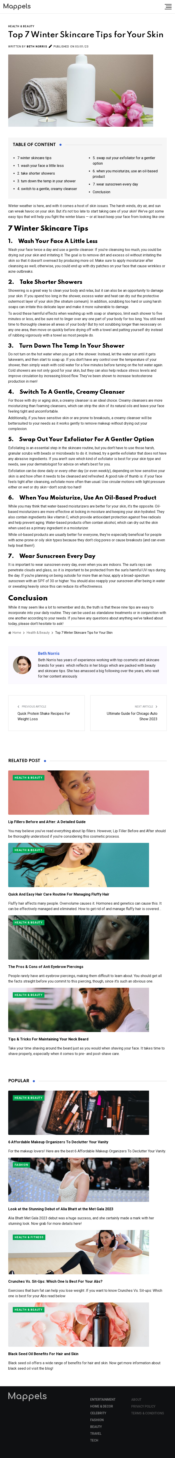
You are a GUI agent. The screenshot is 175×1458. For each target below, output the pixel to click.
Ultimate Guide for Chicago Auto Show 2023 (132, 716)
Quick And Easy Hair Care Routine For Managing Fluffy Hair (58, 894)
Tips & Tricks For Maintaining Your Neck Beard (48, 1039)
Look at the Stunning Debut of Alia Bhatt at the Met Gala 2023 (60, 1209)
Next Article (146, 706)
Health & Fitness (29, 1237)
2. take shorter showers (36, 173)
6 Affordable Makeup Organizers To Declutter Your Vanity (58, 1142)
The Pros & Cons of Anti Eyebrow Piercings (45, 967)
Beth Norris (37, 46)
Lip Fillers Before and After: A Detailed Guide (47, 822)
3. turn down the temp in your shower (46, 181)
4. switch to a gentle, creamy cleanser (47, 189)
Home (14, 632)
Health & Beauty (21, 26)
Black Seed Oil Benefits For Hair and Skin (43, 1354)
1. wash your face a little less (40, 165)
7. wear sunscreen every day (115, 184)
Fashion (21, 1164)
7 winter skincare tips (34, 158)
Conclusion (101, 192)
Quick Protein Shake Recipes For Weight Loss (44, 716)
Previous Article (32, 706)
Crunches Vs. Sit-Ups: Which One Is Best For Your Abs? (55, 1281)
